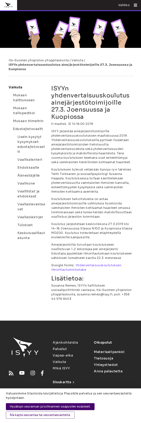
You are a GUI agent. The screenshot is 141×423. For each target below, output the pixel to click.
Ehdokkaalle (28, 168)
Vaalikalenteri (29, 160)
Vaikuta (77, 60)
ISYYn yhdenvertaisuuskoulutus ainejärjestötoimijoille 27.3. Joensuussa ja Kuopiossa (70, 67)
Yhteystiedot (106, 365)
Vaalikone (26, 183)
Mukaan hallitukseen (24, 97)
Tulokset (25, 225)
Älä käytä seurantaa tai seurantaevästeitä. (40, 415)
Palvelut (60, 349)
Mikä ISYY (61, 368)
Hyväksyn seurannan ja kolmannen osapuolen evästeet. (50, 406)
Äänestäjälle (28, 175)
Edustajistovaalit (28, 129)
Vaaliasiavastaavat (31, 206)
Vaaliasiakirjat (30, 217)
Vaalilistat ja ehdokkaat (28, 193)
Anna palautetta (108, 371)
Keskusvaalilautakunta (31, 235)
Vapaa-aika (63, 355)
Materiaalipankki (109, 352)
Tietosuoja (103, 358)
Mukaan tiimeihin (28, 121)
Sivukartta (63, 382)
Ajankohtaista (65, 342)
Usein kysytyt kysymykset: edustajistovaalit (31, 144)
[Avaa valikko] (134, 5)
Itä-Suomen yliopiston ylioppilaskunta (39, 60)
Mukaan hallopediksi (24, 110)
